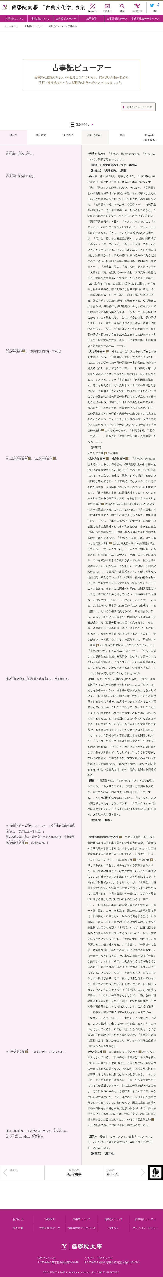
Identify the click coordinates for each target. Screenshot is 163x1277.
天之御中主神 (14, 351)
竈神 (92, 645)
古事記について (40, 18)
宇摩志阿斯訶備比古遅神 (103, 837)
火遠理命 (144, 859)
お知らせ (18, 1219)
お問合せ (113, 1228)
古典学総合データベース (145, 18)
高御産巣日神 (19, 458)
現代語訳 (68, 135)
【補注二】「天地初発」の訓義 (107, 170)
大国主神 (127, 859)
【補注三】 (96, 447)
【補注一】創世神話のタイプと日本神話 (113, 165)
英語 (122, 135)
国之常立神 (131, 1051)
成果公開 (91, 18)
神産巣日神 (45, 458)
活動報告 (50, 1219)
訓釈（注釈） (95, 135)
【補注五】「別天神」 (102, 1153)
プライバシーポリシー (145, 1228)
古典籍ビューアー (66, 18)
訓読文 (13, 135)
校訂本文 (41, 135)
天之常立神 (17, 1051)
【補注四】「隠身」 (101, 820)
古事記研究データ (117, 18)
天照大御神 (94, 503)
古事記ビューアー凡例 (140, 106)
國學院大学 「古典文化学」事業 (43, 8)
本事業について (15, 18)
